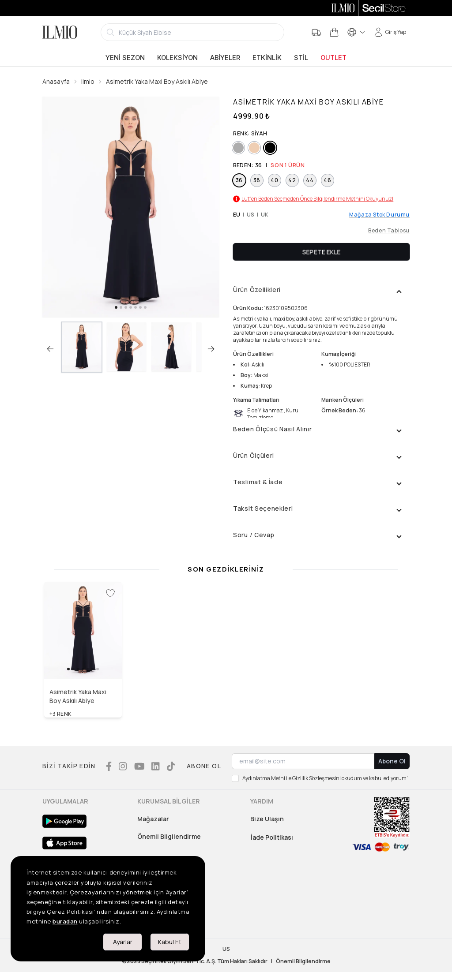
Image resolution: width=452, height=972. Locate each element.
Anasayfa (56, 81)
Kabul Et (169, 942)
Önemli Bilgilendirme (169, 836)
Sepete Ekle (321, 251)
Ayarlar (122, 942)
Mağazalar (153, 819)
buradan (65, 921)
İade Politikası (272, 837)
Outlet (333, 58)
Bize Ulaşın (267, 819)
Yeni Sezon (125, 58)
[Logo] (59, 32)
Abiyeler (225, 58)
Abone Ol (392, 761)
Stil (301, 58)
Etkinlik (267, 58)
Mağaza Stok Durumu (379, 214)
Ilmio (87, 81)
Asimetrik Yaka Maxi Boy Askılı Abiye (157, 81)
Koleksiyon (177, 58)
